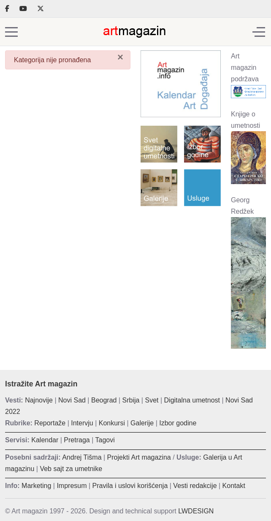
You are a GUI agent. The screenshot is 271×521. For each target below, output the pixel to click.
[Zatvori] (120, 57)
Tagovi (105, 440)
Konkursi (112, 423)
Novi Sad (72, 400)
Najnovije (39, 400)
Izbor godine (177, 423)
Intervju (82, 423)
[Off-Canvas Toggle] (258, 31)
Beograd (104, 400)
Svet (151, 400)
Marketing (36, 485)
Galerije (142, 423)
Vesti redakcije (195, 485)
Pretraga (76, 440)
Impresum (72, 485)
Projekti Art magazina (139, 457)
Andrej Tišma (81, 457)
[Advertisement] (181, 246)
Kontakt (233, 485)
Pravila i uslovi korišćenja (130, 485)
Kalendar (44, 440)
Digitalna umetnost (192, 400)
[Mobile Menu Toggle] (11, 31)
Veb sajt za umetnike (71, 468)
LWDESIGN (196, 511)
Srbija (131, 400)
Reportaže (49, 423)
